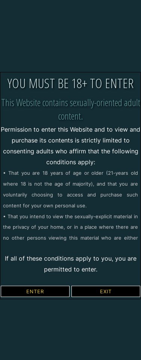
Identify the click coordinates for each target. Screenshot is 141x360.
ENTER (35, 291)
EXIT (106, 291)
